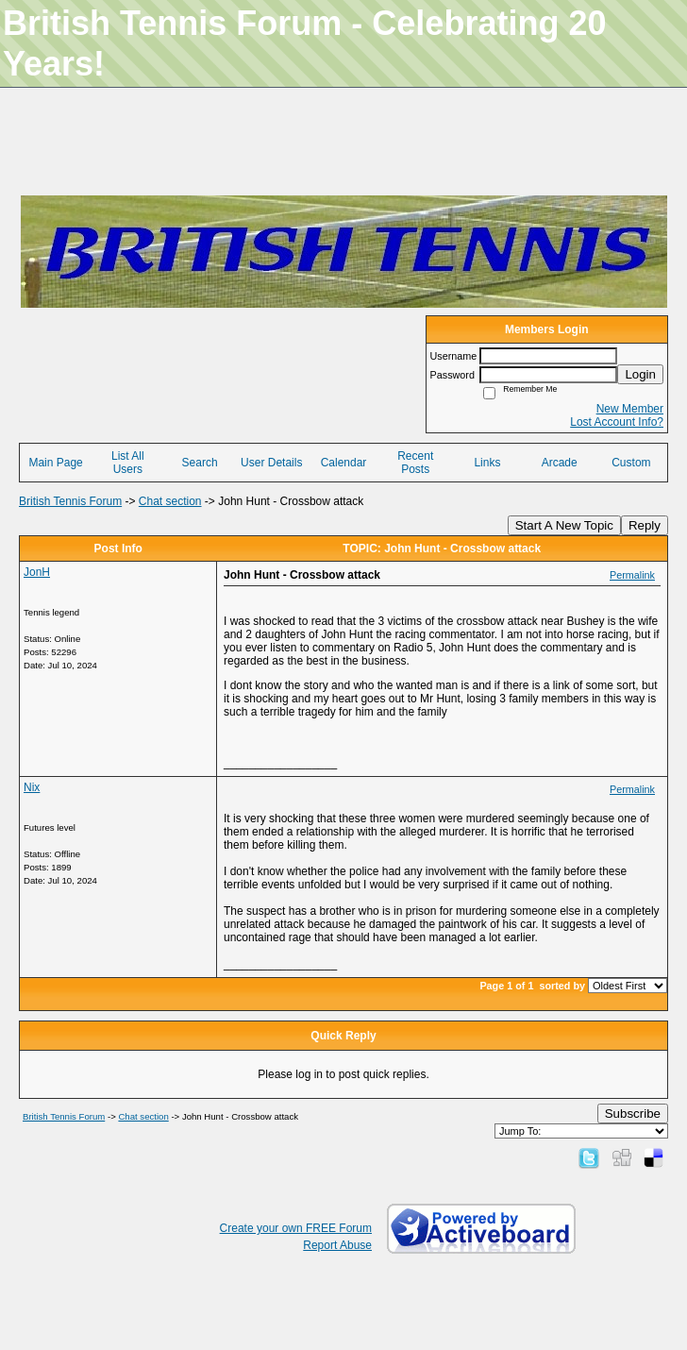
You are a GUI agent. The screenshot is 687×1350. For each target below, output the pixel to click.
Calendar (344, 462)
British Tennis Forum (70, 501)
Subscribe (633, 1113)
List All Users (127, 462)
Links (487, 462)
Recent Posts (415, 462)
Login (640, 374)
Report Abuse (337, 1245)
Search (200, 462)
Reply (644, 525)
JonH (37, 572)
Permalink (632, 575)
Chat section (170, 501)
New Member (629, 408)
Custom (631, 462)
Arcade (560, 462)
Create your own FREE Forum (296, 1228)
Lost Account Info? (616, 422)
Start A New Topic (564, 525)
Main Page (55, 462)
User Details (271, 462)
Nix (32, 787)
